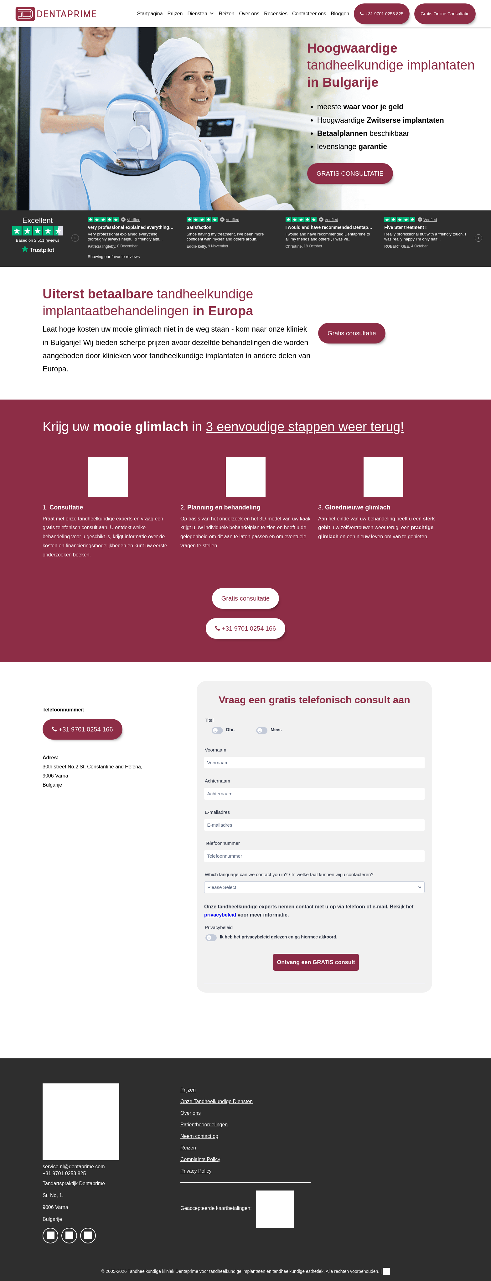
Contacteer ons (309, 13)
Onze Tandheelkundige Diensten (216, 1101)
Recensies (275, 13)
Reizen (227, 13)
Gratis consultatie (352, 333)
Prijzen (175, 13)
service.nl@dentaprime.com (74, 1166)
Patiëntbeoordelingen (204, 1124)
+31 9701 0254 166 (245, 628)
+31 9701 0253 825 (384, 13)
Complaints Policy (200, 1159)
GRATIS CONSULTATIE (350, 173)
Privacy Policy (196, 1171)
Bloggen (340, 13)
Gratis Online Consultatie (445, 13)
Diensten (200, 13)
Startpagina (150, 13)
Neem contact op (199, 1136)
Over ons (249, 13)
